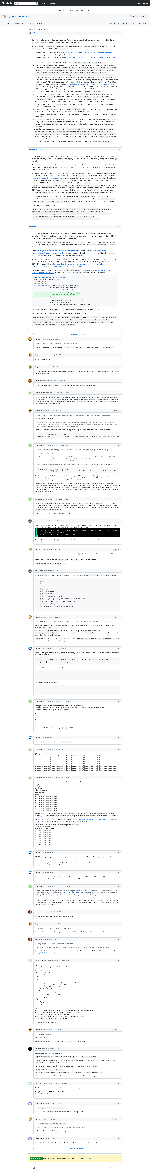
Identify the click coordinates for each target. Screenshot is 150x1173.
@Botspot (38, 706)
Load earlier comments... (78, 334)
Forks (41, 23)
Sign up (145, 3)
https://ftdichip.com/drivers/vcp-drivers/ (46, 178)
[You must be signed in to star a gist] (133, 16)
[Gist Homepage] (7, 3)
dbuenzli (38, 1049)
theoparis (38, 521)
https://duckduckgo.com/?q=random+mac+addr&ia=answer (87, 84)
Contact (83, 1168)
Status (65, 1168)
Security (60, 1168)
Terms (49, 1168)
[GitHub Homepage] (34, 1168)
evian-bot (38, 1083)
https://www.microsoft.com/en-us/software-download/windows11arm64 (86, 52)
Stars (30, 23)
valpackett (38, 1103)
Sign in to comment (89, 1158)
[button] (133, 23)
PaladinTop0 (39, 960)
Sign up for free (36, 1159)
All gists (42, 3)
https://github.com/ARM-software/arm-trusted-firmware (57, 251)
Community (72, 1168)
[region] (75, 91)
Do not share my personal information (107, 1168)
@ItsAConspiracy (40, 653)
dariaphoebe (39, 912)
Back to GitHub (51, 3)
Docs (78, 1168)
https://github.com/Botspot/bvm (45, 861)
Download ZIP (142, 23)
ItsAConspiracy (40, 393)
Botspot (38, 648)
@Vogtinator (44, 1053)
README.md (23, 16)
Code (6, 23)
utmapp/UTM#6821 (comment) (45, 953)
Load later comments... (77, 1149)
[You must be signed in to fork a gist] (143, 16)
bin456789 (38, 339)
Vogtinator (11, 16)
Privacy (55, 1168)
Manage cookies (90, 1168)
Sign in (137, 3)
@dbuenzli (76, 1143)
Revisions (17, 23)
